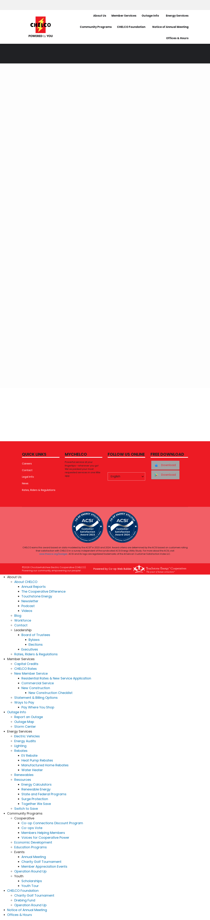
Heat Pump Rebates (37, 760)
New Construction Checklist (50, 693)
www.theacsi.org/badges (53, 553)
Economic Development (33, 842)
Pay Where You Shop (37, 707)
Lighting (20, 746)
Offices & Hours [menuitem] (177, 38)
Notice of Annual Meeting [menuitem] (170, 27)
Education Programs (30, 847)
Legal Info (28, 477)
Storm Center (25, 726)
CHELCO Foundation (23, 890)
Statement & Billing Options (36, 697)
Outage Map (24, 721)
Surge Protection (34, 799)
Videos (26, 611)
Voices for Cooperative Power (45, 837)
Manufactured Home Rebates (45, 765)
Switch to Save (26, 808)
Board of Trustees (35, 635)
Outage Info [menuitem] (150, 16)
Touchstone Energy (36, 596)
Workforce (22, 620)
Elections (36, 644)
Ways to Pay (24, 702)
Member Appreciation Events (44, 866)
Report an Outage (28, 717)
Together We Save (36, 804)
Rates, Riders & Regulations (38, 490)
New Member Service (31, 673)
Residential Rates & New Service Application (56, 678)
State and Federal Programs (43, 794)
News (25, 483)
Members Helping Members (43, 832)
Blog (17, 615)
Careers (27, 463)
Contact (27, 470)
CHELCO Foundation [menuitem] (131, 27)
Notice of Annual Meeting (27, 910)
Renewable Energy (36, 789)
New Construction (35, 688)
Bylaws (34, 639)
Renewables (24, 775)
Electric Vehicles (27, 736)
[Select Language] (126, 476)
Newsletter (29, 601)
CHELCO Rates (25, 668)
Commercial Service (37, 683)
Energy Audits (25, 741)
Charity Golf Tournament (41, 861)
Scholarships (31, 881)
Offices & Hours (19, 914)
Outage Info (16, 712)
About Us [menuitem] (99, 16)
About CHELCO (25, 582)
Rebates (21, 750)
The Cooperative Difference (43, 591)
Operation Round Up (30, 871)
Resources (22, 779)
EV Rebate (29, 755)
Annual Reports (33, 586)
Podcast (28, 606)
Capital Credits (26, 664)
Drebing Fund (24, 900)
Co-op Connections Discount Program (52, 823)
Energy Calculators (36, 784)
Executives (29, 649)
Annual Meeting (33, 857)
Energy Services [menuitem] (177, 16)
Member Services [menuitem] (123, 16)
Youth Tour (30, 886)
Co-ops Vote (31, 828)
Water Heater (32, 770)
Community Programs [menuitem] (96, 27)
